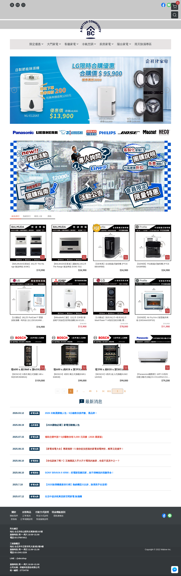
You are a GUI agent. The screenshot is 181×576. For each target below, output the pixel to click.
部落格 (14, 519)
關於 (14, 512)
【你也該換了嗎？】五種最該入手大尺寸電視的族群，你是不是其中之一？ (82, 461)
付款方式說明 (42, 512)
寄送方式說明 (42, 516)
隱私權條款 (58, 516)
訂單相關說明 (27, 519)
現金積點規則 (58, 512)
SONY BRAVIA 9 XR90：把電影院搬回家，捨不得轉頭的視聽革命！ (79, 472)
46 (90, 391)
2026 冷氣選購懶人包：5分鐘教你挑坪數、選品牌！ (71, 413)
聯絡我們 (14, 516)
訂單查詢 (27, 516)
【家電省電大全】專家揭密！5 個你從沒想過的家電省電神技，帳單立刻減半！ (84, 449)
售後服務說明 (42, 519)
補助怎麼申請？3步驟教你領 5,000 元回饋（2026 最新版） (74, 437)
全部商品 (26, 512)
